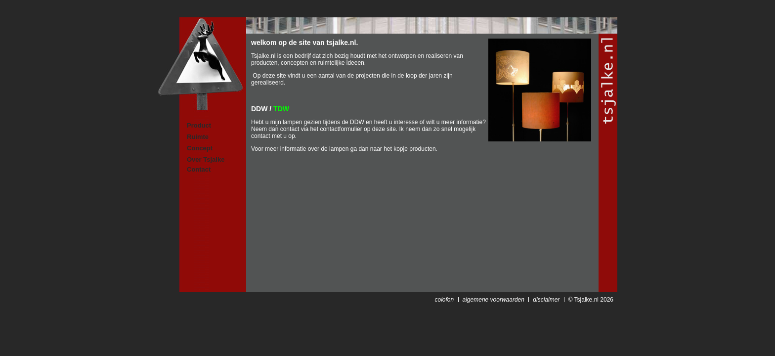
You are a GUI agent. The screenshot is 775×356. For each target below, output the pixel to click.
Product (199, 125)
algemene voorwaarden (493, 299)
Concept (200, 148)
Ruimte (198, 136)
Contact (199, 169)
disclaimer (546, 299)
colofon (444, 299)
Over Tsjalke (205, 159)
